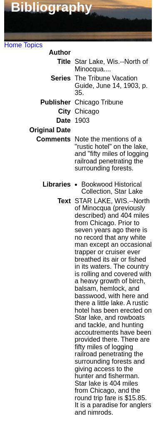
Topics (33, 45)
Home (13, 45)
